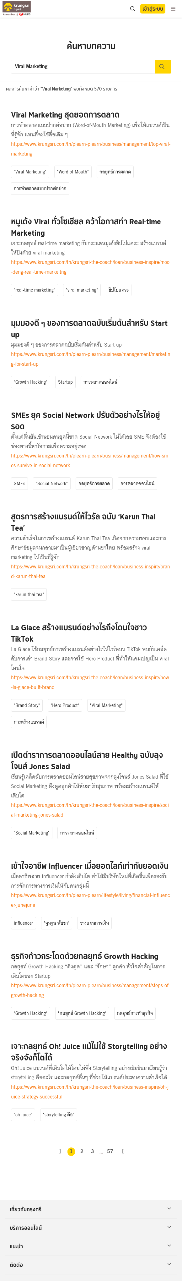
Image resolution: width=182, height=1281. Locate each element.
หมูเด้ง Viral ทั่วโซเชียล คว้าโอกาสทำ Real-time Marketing (86, 227)
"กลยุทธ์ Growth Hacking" (82, 1013)
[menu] (173, 9)
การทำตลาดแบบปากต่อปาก (40, 188)
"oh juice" (23, 1115)
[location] (132, 9)
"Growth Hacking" (30, 382)
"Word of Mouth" (73, 172)
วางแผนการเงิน (94, 923)
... (101, 1151)
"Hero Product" (65, 705)
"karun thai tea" (29, 594)
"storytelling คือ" (58, 1115)
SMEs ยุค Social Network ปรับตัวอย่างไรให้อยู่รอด (85, 421)
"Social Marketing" (32, 833)
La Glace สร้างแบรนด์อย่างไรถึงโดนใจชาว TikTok (79, 633)
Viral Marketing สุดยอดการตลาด (65, 115)
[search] (132, 9)
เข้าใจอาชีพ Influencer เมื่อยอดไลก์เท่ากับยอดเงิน (90, 866)
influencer (23, 923)
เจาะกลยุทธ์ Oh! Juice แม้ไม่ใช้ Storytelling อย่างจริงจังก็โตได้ (89, 1052)
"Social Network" (52, 483)
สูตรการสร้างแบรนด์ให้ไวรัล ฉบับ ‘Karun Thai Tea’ (83, 522)
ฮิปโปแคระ (119, 290)
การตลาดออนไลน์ (100, 382)
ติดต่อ (90, 1265)
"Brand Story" (27, 705)
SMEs (19, 483)
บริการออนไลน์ (90, 1228)
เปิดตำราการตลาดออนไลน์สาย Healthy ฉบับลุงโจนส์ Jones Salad (87, 761)
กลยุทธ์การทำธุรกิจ (135, 1013)
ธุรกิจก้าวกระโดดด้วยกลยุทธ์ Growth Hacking (84, 956)
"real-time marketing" (34, 290)
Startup (65, 382)
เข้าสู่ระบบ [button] (152, 9)
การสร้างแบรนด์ (29, 722)
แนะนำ (90, 1246)
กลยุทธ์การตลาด (115, 172)
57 (110, 1151)
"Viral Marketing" (30, 172)
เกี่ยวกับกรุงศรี (90, 1209)
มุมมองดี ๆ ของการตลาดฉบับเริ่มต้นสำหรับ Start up (89, 329)
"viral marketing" (82, 290)
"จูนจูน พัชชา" (56, 923)
